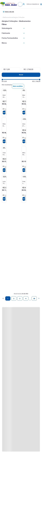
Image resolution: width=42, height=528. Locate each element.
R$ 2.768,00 (36, 81)
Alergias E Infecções (18, 17)
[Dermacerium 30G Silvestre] (4, 102)
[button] (21, 28)
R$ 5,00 (4, 81)
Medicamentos (7, 17)
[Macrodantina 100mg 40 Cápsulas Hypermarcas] (24, 102)
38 (34, 298)
